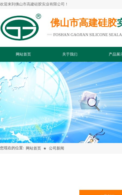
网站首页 (33, 148)
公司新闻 (56, 148)
